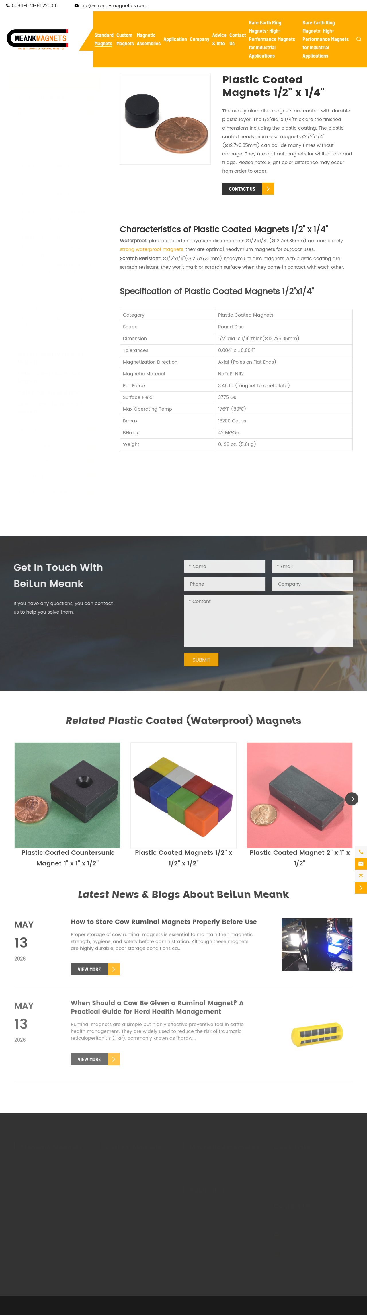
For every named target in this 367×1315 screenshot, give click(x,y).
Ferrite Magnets (40, 477)
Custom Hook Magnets (131, 1185)
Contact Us (292, 1205)
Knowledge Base (293, 1185)
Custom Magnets (133, 1146)
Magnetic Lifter (207, 1169)
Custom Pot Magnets (129, 1177)
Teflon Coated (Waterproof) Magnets (56, 377)
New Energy (203, 1204)
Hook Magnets (38, 430)
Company (199, 39)
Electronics (241, 1204)
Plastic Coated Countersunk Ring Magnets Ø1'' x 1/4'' (59, 251)
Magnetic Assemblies (224, 1146)
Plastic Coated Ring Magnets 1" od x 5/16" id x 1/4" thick (63, 269)
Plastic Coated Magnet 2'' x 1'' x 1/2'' (300, 862)
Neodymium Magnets (48, 97)
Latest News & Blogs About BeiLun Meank (183, 895)
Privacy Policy (243, 1310)
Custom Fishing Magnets (133, 1193)
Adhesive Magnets (44, 461)
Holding (198, 1228)
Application (175, 39)
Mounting (239, 1212)
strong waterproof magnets (151, 249)
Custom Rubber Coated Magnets (132, 1213)
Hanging (238, 1228)
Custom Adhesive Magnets (136, 1201)
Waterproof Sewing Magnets (56, 392)
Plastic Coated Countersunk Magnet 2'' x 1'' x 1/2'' (59, 215)
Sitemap (211, 1310)
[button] (351, 802)
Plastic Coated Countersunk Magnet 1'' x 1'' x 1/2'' (59, 233)
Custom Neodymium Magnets (139, 1161)
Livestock (200, 1236)
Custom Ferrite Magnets (132, 1169)
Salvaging (201, 1220)
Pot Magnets (36, 113)
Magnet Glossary (293, 1177)
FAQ (278, 1169)
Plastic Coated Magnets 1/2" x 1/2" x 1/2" (183, 862)
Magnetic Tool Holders (215, 1161)
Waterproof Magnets (47, 128)
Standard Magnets (55, 81)
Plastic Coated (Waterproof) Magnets (57, 151)
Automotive (203, 1212)
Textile (236, 1220)
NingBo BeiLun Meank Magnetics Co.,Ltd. (90, 1310)
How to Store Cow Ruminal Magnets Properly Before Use (164, 926)
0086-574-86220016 (35, 5)
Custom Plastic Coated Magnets (131, 1229)
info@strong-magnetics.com (113, 5)
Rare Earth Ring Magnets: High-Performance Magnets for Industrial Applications (272, 39)
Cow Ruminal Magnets (49, 492)
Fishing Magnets (41, 446)
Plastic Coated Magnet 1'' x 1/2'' (62, 184)
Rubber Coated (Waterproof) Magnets (57, 358)
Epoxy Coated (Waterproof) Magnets (56, 407)
